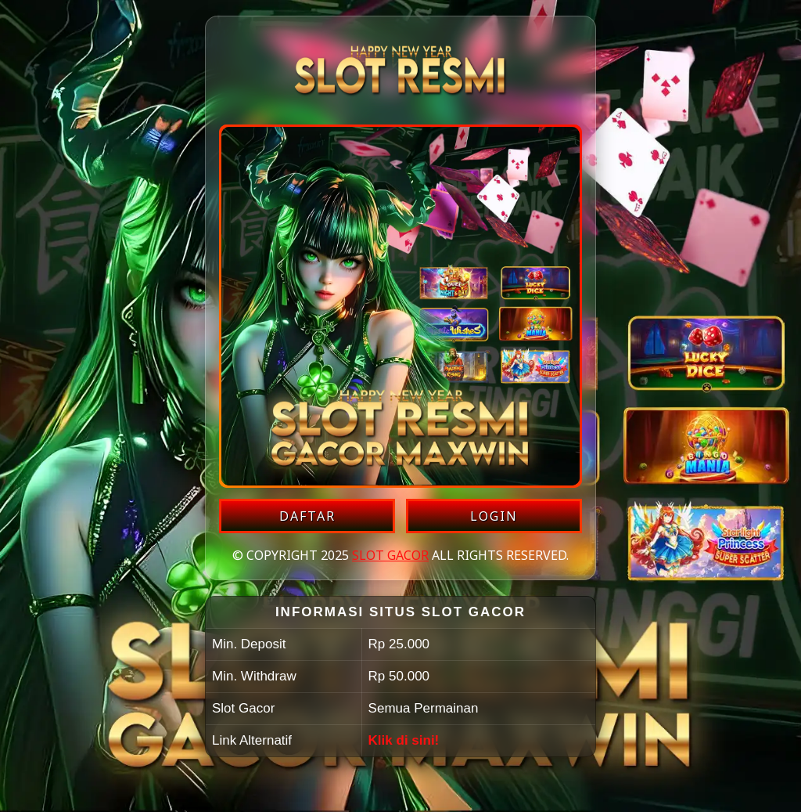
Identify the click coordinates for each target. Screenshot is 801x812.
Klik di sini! (404, 740)
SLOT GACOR (390, 555)
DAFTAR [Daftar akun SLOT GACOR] (307, 516)
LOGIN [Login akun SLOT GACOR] (494, 516)
